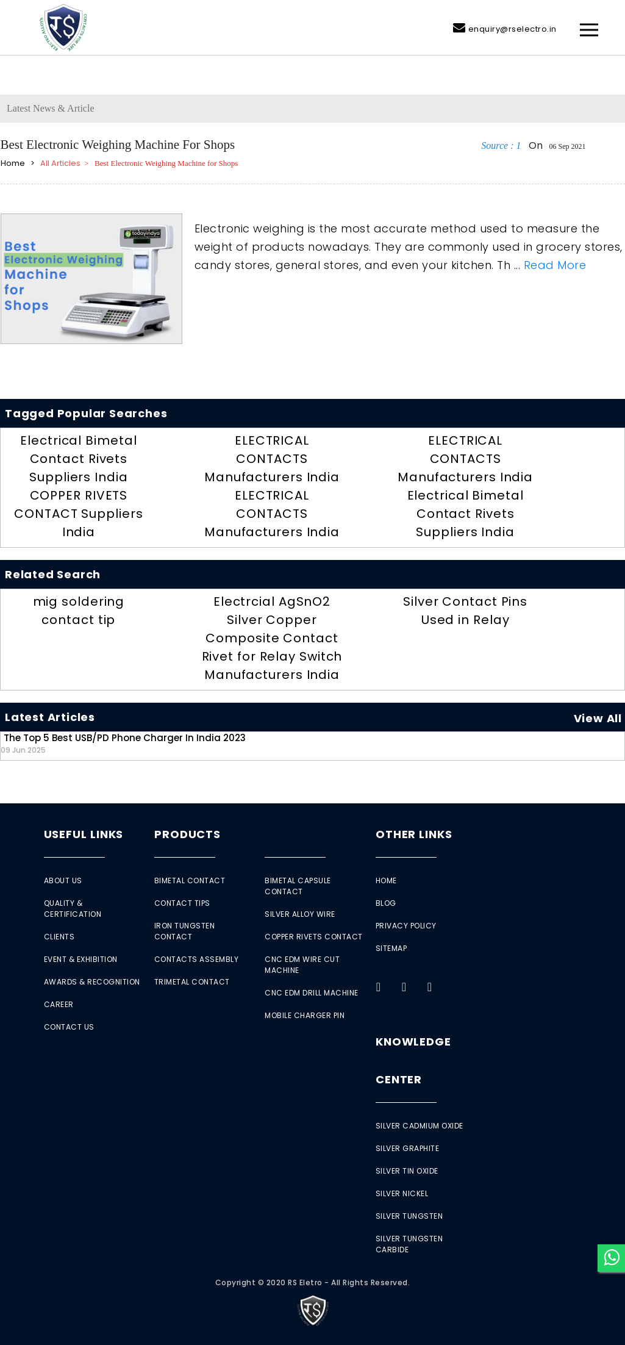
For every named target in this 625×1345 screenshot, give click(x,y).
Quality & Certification (73, 908)
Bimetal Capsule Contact (298, 886)
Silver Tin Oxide (407, 1171)
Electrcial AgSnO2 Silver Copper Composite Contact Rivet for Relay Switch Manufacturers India (272, 638)
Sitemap (391, 948)
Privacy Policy (406, 925)
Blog (386, 903)
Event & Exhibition (81, 959)
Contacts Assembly (196, 959)
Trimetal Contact (192, 982)
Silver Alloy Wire (300, 914)
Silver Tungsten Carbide (409, 1244)
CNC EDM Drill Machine (312, 993)
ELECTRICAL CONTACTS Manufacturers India (272, 459)
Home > (19, 163)
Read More (555, 265)
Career (59, 1004)
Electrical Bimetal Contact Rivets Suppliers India (78, 459)
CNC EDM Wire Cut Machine (302, 964)
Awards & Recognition (92, 982)
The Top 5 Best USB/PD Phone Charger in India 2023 (123, 743)
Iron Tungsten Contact (184, 931)
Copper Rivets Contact (314, 936)
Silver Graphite (408, 1148)
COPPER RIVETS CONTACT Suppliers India (78, 513)
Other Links (414, 834)
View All (598, 718)
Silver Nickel (402, 1193)
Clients (59, 936)
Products (187, 834)
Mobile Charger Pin (305, 1015)
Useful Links (84, 834)
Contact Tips (182, 903)
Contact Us (69, 1027)
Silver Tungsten (409, 1216)
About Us (63, 880)
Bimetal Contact (190, 880)
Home (386, 880)
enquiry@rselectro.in (512, 29)
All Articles (59, 163)
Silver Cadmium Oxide (419, 1126)
